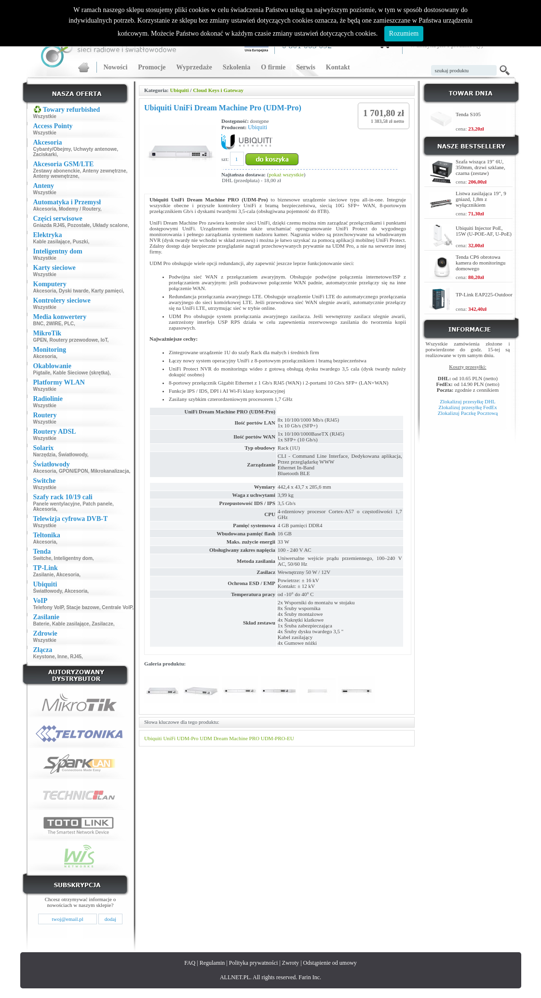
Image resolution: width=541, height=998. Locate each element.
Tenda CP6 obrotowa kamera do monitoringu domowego (480, 262)
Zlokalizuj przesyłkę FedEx (467, 407)
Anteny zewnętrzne (104, 170)
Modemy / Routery (79, 209)
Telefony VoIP (48, 607)
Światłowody (72, 454)
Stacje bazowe (82, 607)
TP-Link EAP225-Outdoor (484, 294)
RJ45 (75, 656)
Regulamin (212, 962)
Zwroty (290, 962)
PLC (69, 323)
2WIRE (54, 323)
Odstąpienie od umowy (330, 962)
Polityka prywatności (253, 962)
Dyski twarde (74, 290)
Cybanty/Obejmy (52, 149)
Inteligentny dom (73, 558)
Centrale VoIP (117, 607)
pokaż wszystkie (286, 174)
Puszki (80, 241)
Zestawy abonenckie (56, 170)
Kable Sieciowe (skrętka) (81, 372)
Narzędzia (44, 454)
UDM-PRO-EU (277, 738)
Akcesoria (44, 209)
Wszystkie (44, 116)
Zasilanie (43, 574)
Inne (62, 656)
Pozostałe (79, 225)
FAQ (189, 962)
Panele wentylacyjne (56, 503)
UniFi (169, 738)
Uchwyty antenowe (95, 149)
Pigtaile (42, 372)
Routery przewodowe (73, 340)
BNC (38, 323)
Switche (42, 558)
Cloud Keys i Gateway (218, 90)
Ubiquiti (179, 90)
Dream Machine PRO (236, 738)
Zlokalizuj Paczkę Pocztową (468, 413)
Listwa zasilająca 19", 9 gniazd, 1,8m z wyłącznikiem (481, 199)
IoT (104, 340)
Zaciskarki (45, 154)
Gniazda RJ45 (49, 225)
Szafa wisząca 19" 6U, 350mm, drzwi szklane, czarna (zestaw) (480, 167)
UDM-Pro (188, 738)
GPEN (40, 340)
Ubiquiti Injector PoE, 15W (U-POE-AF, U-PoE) (484, 231)
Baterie (41, 623)
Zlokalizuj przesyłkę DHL (467, 401)
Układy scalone (110, 225)
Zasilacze (102, 623)
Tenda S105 (468, 114)
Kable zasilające (51, 241)
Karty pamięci (107, 290)
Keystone (44, 656)
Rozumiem (404, 33)
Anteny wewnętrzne (55, 176)
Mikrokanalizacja (110, 471)
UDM (206, 738)
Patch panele (97, 503)
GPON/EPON (73, 471)
